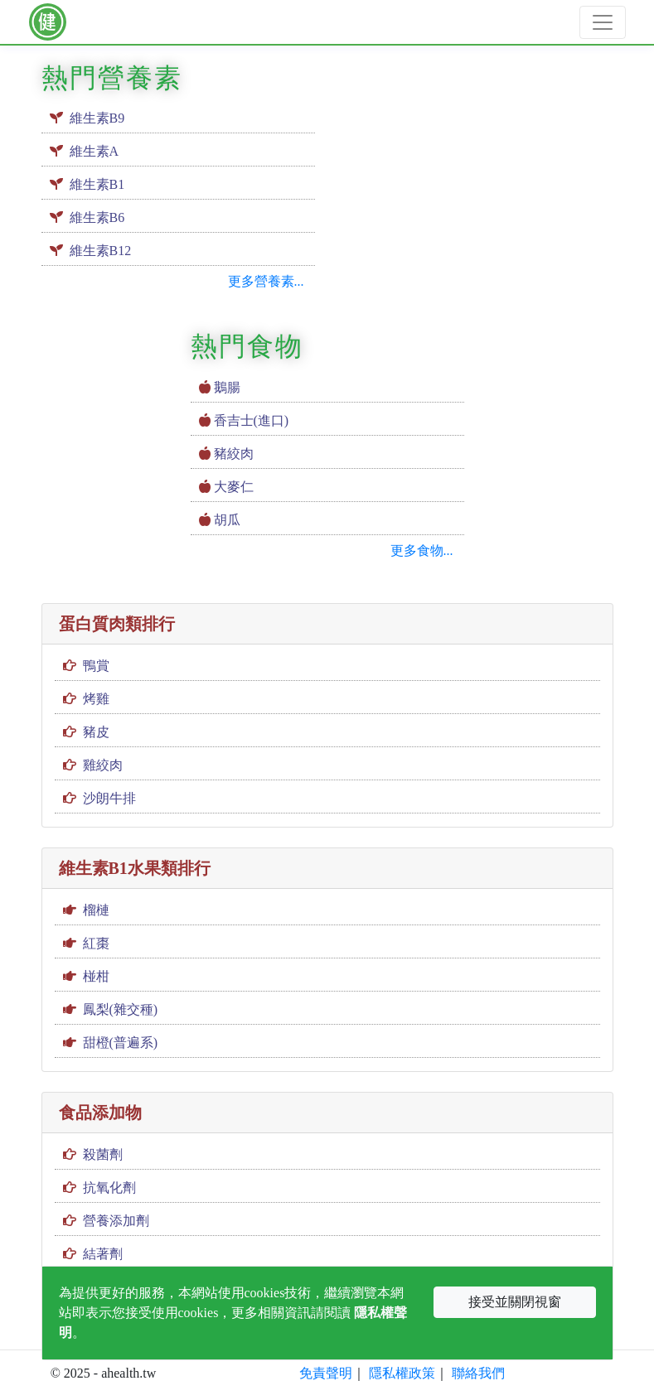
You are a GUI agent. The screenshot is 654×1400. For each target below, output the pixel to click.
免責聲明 (325, 1373)
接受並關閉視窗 (514, 1302)
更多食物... (421, 550)
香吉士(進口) (251, 420)
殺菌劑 (103, 1154)
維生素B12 (101, 251)
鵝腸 (227, 387)
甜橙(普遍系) (120, 1043)
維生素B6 (97, 217)
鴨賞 (96, 666)
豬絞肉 (234, 454)
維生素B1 (97, 184)
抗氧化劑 (109, 1187)
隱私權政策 (402, 1373)
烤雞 (96, 699)
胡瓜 (227, 520)
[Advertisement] (476, 162)
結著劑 (103, 1254)
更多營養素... (266, 281)
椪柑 (96, 976)
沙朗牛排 (109, 798)
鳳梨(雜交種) (120, 1009)
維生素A (94, 151)
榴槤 (96, 910)
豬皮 (96, 732)
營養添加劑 (116, 1221)
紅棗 (96, 943)
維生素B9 (97, 118)
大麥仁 (234, 487)
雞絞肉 (103, 765)
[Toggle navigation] (602, 22)
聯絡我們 (478, 1373)
